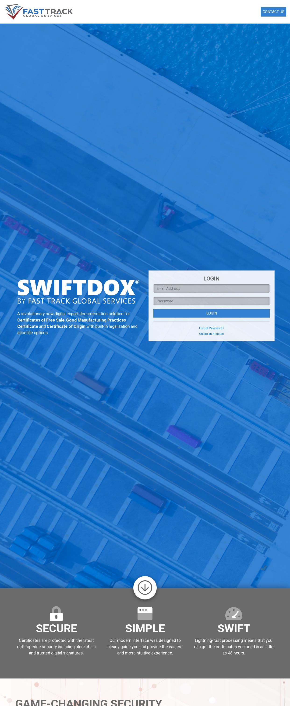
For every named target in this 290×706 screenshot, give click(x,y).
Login (211, 313)
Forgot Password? (211, 328)
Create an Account (211, 334)
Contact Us (273, 12)
